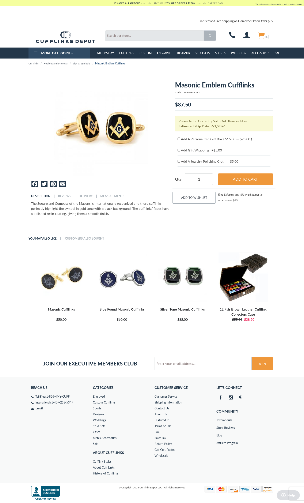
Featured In (162, 420)
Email (39, 408)
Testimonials (219, 420)
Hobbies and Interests (55, 63)
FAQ (157, 432)
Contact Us (162, 408)
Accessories (260, 53)
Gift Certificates (165, 449)
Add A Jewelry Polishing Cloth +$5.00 (208, 161)
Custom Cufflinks (104, 402)
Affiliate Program (219, 443)
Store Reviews (219, 427)
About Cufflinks (108, 453)
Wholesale (161, 455)
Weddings (238, 53)
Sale (278, 53)
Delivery (86, 196)
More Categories (53, 53)
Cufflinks (126, 53)
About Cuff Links (104, 467)
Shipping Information (168, 402)
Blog (219, 435)
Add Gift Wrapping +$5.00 (200, 150)
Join (262, 364)
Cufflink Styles (102, 461)
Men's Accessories (105, 438)
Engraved (164, 53)
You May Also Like (42, 238)
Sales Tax (160, 438)
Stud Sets (202, 53)
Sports (220, 53)
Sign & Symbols (81, 63)
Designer (183, 53)
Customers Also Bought (84, 238)
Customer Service (166, 396)
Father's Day (105, 53)
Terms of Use (163, 426)
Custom (146, 53)
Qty (178, 179)
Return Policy (163, 444)
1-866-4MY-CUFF (58, 396)
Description (40, 196)
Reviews (64, 196)
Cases (96, 432)
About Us (161, 414)
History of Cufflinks (105, 473)
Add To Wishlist (194, 197)
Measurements (112, 196)
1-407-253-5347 (62, 402)
